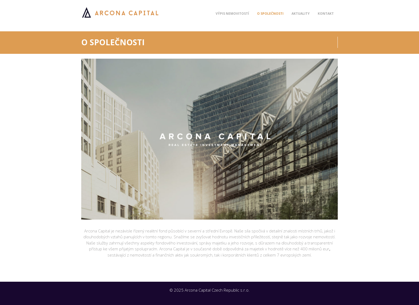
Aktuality (301, 13)
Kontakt (326, 13)
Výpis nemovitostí (232, 13)
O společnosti (270, 13)
